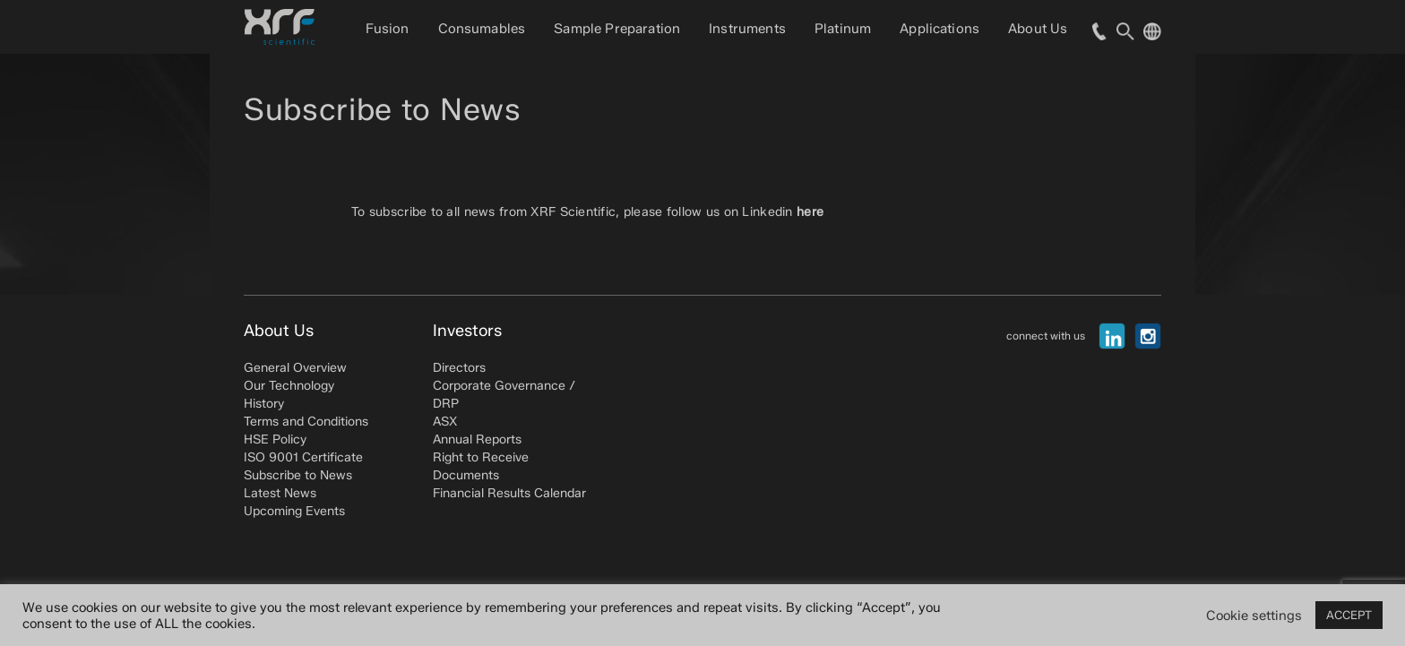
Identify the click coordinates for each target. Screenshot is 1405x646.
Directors (459, 367)
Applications (939, 29)
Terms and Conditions (306, 421)
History (264, 403)
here (810, 212)
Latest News (280, 493)
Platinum (843, 29)
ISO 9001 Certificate (303, 457)
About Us (1037, 29)
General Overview (295, 367)
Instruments (747, 29)
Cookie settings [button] (1254, 615)
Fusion (387, 29)
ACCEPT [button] (1349, 614)
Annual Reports (477, 439)
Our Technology (289, 385)
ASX (445, 421)
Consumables (482, 29)
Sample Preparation (617, 29)
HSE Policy (275, 439)
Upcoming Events (294, 511)
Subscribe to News (298, 475)
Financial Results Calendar (509, 493)
